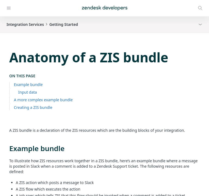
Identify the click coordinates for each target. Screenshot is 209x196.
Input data (27, 92)
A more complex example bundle (43, 99)
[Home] (104, 8)
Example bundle (28, 84)
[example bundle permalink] (6, 148)
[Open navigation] (8, 8)
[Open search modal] (200, 8)
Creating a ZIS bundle (33, 107)
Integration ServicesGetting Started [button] (42, 24)
